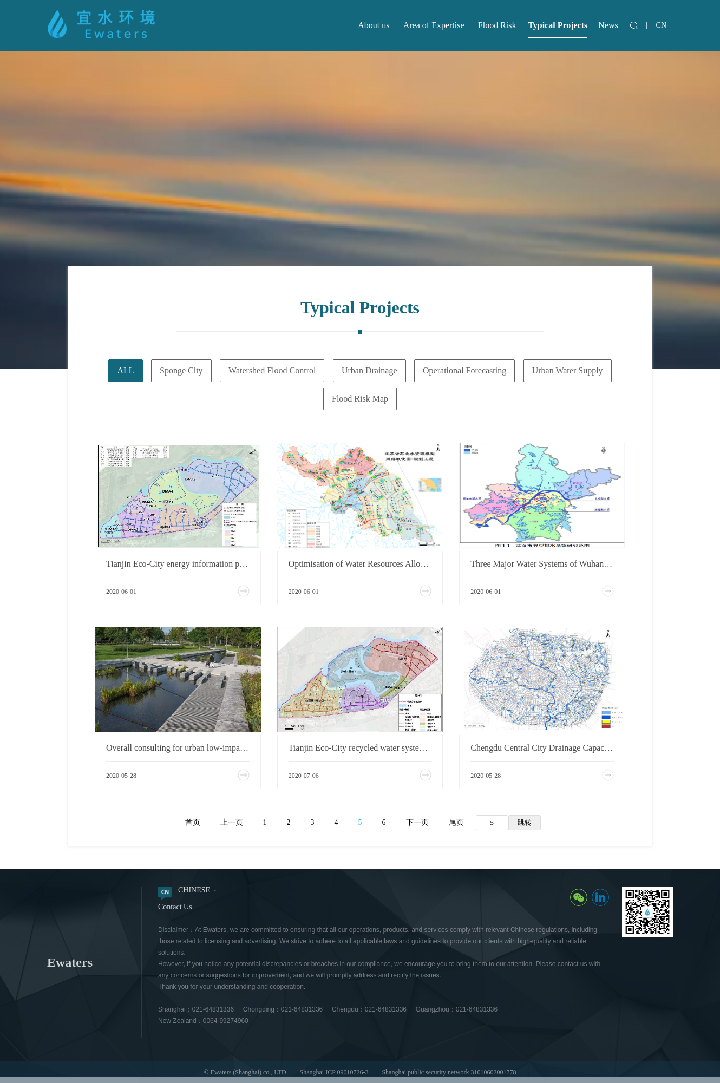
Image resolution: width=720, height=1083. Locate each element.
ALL (125, 370)
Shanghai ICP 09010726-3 (334, 1072)
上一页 (231, 822)
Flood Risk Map (360, 398)
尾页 (456, 822)
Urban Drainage (369, 370)
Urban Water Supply (567, 370)
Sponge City (181, 370)
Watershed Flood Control (272, 370)
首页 (192, 822)
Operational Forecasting (464, 370)
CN (661, 25)
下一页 (417, 822)
